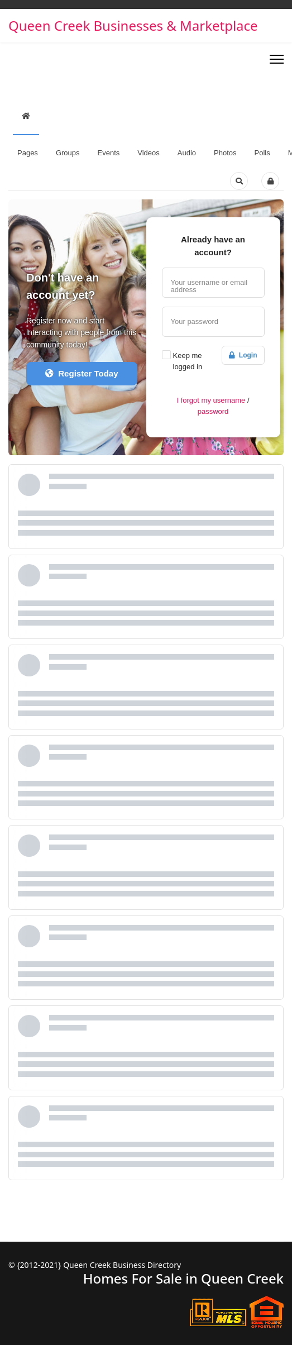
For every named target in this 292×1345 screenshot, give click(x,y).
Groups (68, 153)
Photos (225, 153)
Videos (148, 153)
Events (109, 153)
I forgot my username (210, 400)
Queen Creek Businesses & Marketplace (133, 25)
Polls (262, 153)
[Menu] (277, 59)
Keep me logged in (188, 361)
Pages (27, 153)
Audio (187, 153)
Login (243, 355)
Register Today (81, 373)
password (213, 411)
